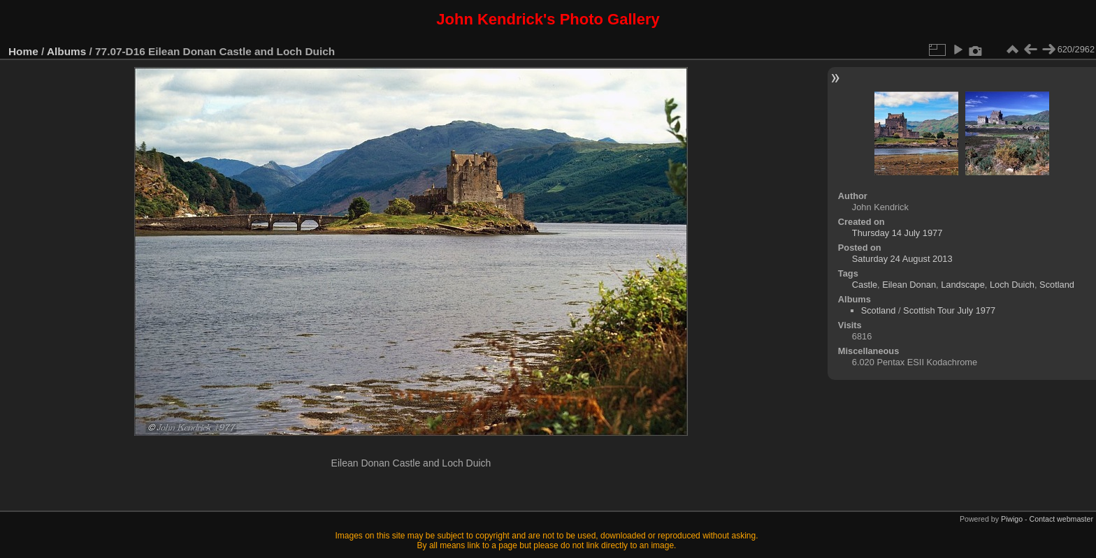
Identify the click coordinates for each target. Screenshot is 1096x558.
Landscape (963, 284)
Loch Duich (1012, 284)
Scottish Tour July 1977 (949, 310)
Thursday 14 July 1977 (897, 233)
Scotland (1056, 284)
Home (23, 51)
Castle (864, 284)
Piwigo (1012, 519)
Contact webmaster (1061, 519)
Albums (66, 51)
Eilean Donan (909, 284)
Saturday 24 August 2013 (902, 259)
